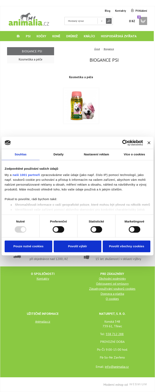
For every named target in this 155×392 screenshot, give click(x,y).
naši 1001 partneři (26, 175)
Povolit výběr (77, 246)
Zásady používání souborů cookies (112, 289)
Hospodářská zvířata (119, 36)
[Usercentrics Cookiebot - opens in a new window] (125, 143)
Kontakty (120, 10)
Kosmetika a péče (81, 77)
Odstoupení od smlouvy (112, 284)
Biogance (109, 48)
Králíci (89, 36)
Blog (107, 10)
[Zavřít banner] (149, 142)
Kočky (41, 36)
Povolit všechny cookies (126, 246)
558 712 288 (115, 334)
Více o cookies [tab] (134, 154)
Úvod (97, 48)
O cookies (112, 299)
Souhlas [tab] (20, 154)
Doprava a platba (112, 294)
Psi (28, 36)
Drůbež (72, 36)
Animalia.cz (42, 321)
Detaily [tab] (58, 154)
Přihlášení (141, 10)
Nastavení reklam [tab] (96, 154)
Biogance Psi (32, 51)
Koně (56, 36)
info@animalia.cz (117, 367)
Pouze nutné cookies (28, 246)
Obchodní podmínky (112, 279)
